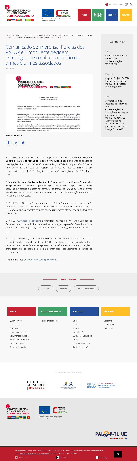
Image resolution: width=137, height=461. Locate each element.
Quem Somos (16, 322)
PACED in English (17, 344)
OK (118, 454)
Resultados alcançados (20, 340)
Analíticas (64, 457)
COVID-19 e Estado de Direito (82, 339)
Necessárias (23, 457)
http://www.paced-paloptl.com (42, 259)
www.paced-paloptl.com (28, 220)
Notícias (28, 35)
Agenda (63, 289)
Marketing (103, 457)
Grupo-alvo (14, 329)
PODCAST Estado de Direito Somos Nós (81, 346)
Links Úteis (108, 329)
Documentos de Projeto (20, 337)
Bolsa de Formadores (19, 348)
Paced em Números (98, 15)
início (8, 35)
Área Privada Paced (114, 4)
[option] (36, 386)
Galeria (45, 289)
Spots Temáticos (80, 333)
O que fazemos (16, 325)
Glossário (108, 322)
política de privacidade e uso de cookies (35, 453)
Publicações (109, 325)
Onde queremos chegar (20, 333)
